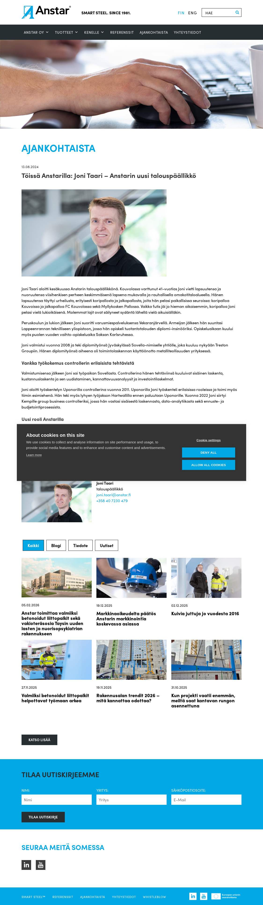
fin (181, 12)
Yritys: (102, 790)
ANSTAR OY (36, 32)
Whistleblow (154, 896)
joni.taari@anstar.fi (113, 494)
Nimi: (26, 790)
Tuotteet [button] (66, 32)
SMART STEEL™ (33, 896)
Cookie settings (209, 440)
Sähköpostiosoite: (188, 790)
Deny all (208, 452)
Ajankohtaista (154, 32)
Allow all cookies (208, 465)
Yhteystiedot (187, 32)
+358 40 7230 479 (112, 500)
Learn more (34, 455)
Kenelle (94, 32)
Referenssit (122, 32)
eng (192, 12)
